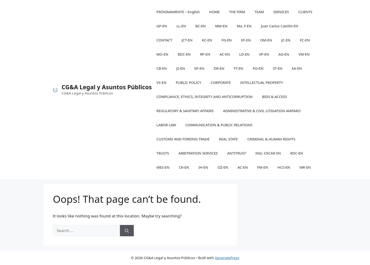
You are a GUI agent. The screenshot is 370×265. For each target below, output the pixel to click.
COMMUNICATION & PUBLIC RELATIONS (218, 124)
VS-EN (161, 82)
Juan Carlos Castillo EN (279, 26)
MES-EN (162, 167)
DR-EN (219, 68)
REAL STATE (228, 139)
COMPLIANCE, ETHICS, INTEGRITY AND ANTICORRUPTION (204, 96)
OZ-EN (223, 167)
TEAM (259, 11)
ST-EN (277, 68)
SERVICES (281, 11)
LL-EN (181, 26)
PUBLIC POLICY (188, 82)
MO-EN (162, 54)
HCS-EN (284, 167)
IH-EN (203, 167)
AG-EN (283, 54)
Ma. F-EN (244, 26)
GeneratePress (227, 257)
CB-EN (161, 68)
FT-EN (238, 68)
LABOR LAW (166, 124)
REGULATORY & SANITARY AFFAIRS (185, 110)
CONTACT (164, 40)
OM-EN (266, 40)
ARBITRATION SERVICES (198, 153)
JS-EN (180, 68)
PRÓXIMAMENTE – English (178, 11)
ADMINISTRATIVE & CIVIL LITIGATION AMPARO (262, 110)
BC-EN (200, 26)
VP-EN (264, 54)
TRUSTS (162, 153)
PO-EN (258, 68)
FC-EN (305, 40)
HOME (214, 11)
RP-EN (205, 54)
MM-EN (221, 26)
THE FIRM (237, 11)
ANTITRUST (236, 153)
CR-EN (184, 167)
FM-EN (262, 167)
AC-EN (225, 54)
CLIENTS (305, 11)
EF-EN (246, 40)
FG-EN (227, 40)
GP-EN (161, 26)
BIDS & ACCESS (274, 96)
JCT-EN (187, 40)
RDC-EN (296, 153)
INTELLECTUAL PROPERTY (261, 82)
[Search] (127, 230)
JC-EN (286, 40)
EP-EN (199, 68)
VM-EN (304, 54)
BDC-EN (184, 54)
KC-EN (207, 40)
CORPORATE (221, 82)
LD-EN (244, 54)
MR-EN (305, 167)
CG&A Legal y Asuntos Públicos (107, 87)
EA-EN (297, 68)
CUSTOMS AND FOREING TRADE (183, 139)
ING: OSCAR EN (268, 153)
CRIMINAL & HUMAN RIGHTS (271, 139)
